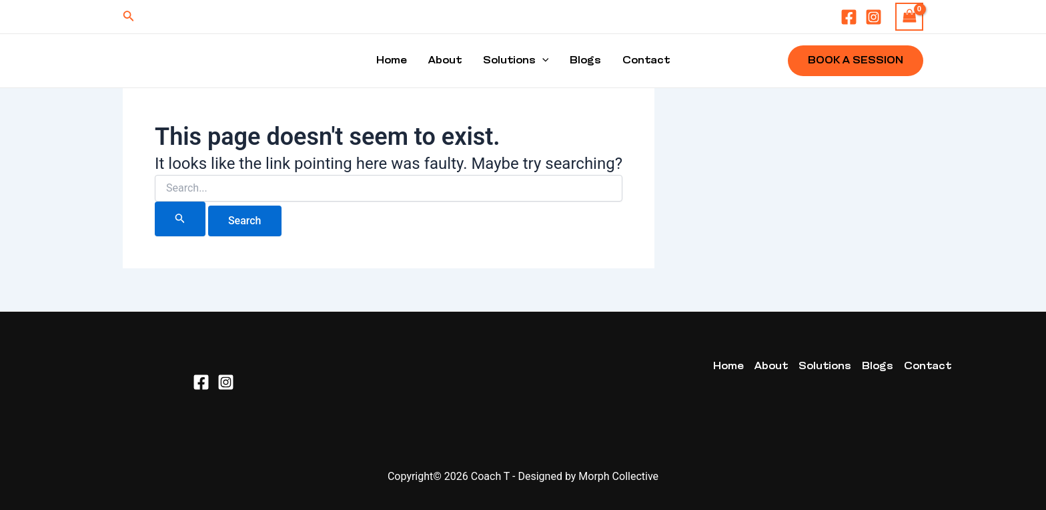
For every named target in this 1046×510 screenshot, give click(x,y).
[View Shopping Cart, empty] (909, 16)
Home (391, 60)
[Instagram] (873, 17)
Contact (646, 60)
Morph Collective (618, 476)
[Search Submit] (180, 219)
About (445, 60)
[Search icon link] (129, 17)
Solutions (516, 60)
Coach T (490, 476)
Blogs (585, 60)
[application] (542, 60)
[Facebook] (849, 17)
